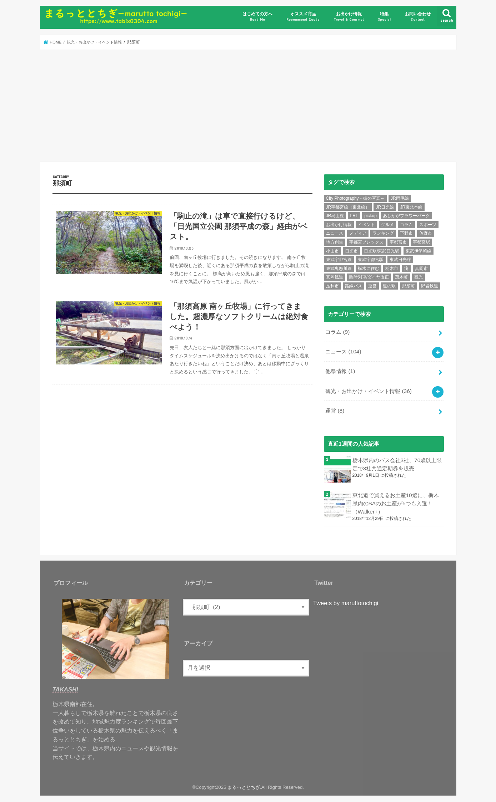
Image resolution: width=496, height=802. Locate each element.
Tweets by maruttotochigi (345, 598)
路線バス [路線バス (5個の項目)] (353, 285)
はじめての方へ (257, 16)
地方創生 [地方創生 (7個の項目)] (334, 242)
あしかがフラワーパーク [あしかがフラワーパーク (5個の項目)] (406, 215)
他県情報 (340, 369)
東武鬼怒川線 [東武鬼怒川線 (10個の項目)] (339, 268)
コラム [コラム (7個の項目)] (406, 224)
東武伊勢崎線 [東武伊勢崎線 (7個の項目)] (418, 250)
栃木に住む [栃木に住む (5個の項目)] (368, 268)
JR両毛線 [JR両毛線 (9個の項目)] (400, 198)
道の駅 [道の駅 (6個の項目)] (389, 285)
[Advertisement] (248, 105)
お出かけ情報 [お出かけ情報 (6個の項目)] (339, 224)
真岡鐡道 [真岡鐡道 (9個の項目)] (334, 277)
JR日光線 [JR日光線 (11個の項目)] (385, 207)
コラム (337, 331)
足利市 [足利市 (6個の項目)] (332, 285)
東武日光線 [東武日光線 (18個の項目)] (400, 259)
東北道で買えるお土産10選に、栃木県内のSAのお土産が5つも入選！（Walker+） (395, 498)
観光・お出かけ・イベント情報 (368, 388)
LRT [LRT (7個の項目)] (354, 215)
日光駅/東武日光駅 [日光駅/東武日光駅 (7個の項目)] (381, 250)
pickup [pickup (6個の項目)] (370, 215)
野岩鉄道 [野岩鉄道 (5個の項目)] (429, 285)
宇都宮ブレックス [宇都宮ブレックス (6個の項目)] (366, 242)
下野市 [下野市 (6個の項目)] (406, 233)
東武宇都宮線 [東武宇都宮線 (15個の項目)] (339, 259)
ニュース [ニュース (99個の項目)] (334, 233)
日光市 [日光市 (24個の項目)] (351, 250)
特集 (384, 16)
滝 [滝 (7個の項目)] (406, 268)
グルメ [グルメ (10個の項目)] (387, 224)
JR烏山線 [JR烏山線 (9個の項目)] (335, 215)
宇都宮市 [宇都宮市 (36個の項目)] (398, 242)
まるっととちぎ (243, 782)
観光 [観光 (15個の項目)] (418, 277)
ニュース (343, 350)
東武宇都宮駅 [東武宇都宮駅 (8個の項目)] (371, 259)
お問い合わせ (418, 16)
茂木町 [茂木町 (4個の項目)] (401, 277)
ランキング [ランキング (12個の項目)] (383, 233)
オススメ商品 (303, 16)
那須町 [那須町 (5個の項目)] (408, 285)
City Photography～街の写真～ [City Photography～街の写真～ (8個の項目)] (355, 198)
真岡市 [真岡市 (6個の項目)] (421, 268)
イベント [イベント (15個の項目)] (366, 224)
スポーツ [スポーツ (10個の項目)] (427, 224)
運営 (334, 407)
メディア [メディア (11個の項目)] (357, 233)
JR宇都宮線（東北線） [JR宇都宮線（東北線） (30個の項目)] (348, 207)
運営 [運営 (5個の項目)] (372, 285)
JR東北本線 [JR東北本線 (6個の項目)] (411, 207)
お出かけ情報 (349, 16)
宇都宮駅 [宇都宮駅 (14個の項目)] (421, 242)
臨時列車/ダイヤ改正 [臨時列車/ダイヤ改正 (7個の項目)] (369, 277)
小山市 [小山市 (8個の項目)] (332, 250)
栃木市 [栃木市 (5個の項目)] (391, 268)
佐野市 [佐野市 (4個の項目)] (425, 233)
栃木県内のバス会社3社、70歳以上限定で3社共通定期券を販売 (397, 459)
